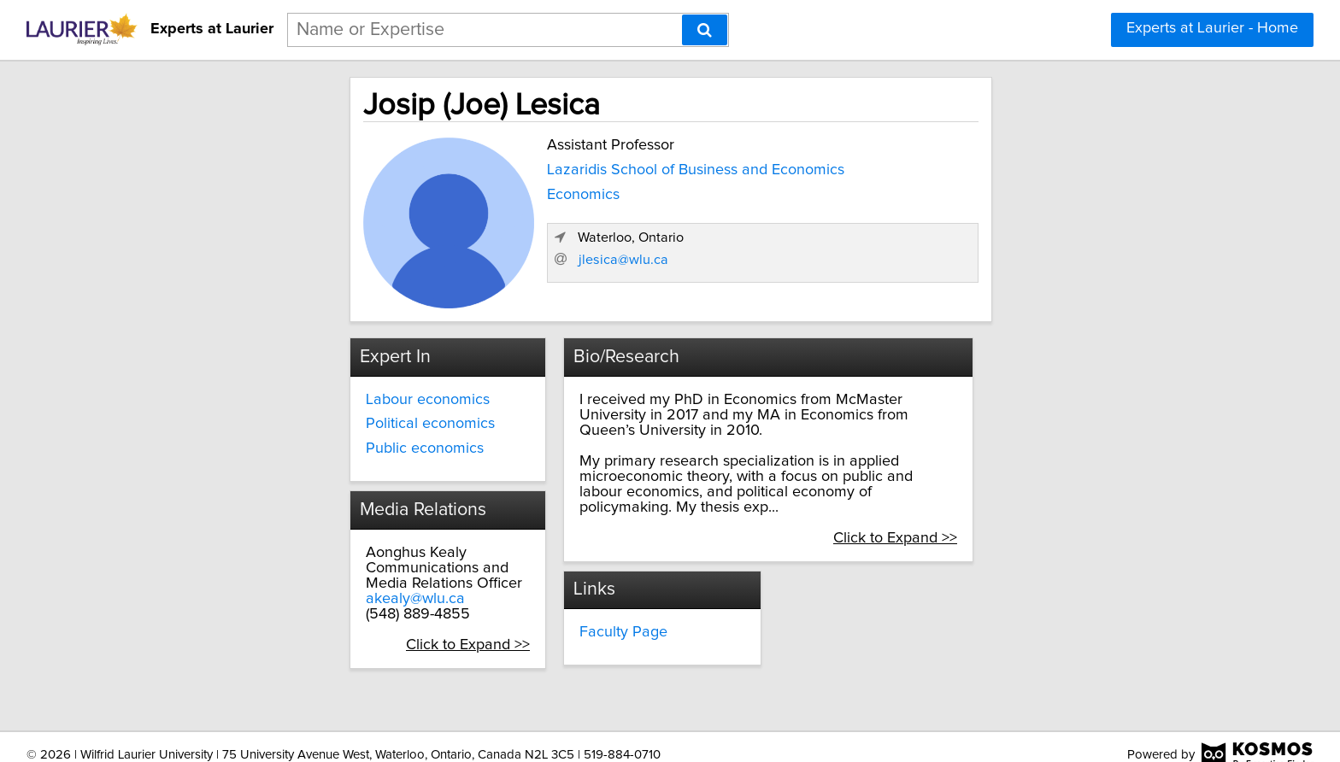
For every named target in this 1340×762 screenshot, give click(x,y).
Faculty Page (562, 582)
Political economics (282, 420)
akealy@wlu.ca (267, 594)
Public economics (277, 445)
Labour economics (280, 395)
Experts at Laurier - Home (1212, 28)
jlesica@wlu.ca (933, 279)
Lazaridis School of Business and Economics (540, 166)
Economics (427, 191)
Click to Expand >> (405, 640)
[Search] (704, 30)
